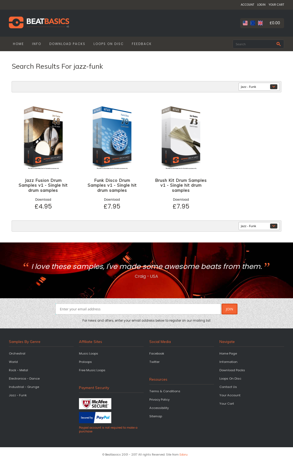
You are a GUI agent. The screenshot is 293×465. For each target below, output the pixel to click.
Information (228, 362)
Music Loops (88, 353)
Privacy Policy (159, 399)
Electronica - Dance (24, 378)
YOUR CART (276, 5)
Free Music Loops (92, 370)
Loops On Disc (230, 378)
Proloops (85, 362)
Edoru (184, 455)
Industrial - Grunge (24, 387)
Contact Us (228, 387)
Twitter (154, 362)
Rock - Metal (18, 370)
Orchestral (17, 353)
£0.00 (275, 23)
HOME (18, 44)
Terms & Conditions (164, 391)
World (13, 362)
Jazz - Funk (18, 395)
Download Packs (232, 370)
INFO (36, 44)
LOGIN (261, 5)
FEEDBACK (142, 44)
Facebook (156, 353)
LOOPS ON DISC (109, 44)
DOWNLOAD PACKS (67, 44)
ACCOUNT (247, 5)
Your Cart (226, 403)
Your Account (229, 395)
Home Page (228, 353)
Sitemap (155, 416)
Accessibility (159, 408)
